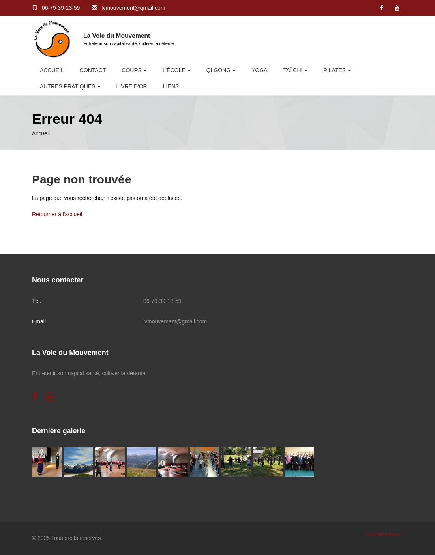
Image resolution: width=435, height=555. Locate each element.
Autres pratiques (68, 86)
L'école (174, 70)
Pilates (334, 70)
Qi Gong (218, 70)
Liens (171, 86)
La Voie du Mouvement (116, 35)
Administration (382, 534)
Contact (93, 70)
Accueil (52, 70)
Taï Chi (293, 70)
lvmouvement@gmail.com (133, 8)
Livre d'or (131, 86)
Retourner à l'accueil (57, 214)
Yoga (259, 70)
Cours (132, 70)
